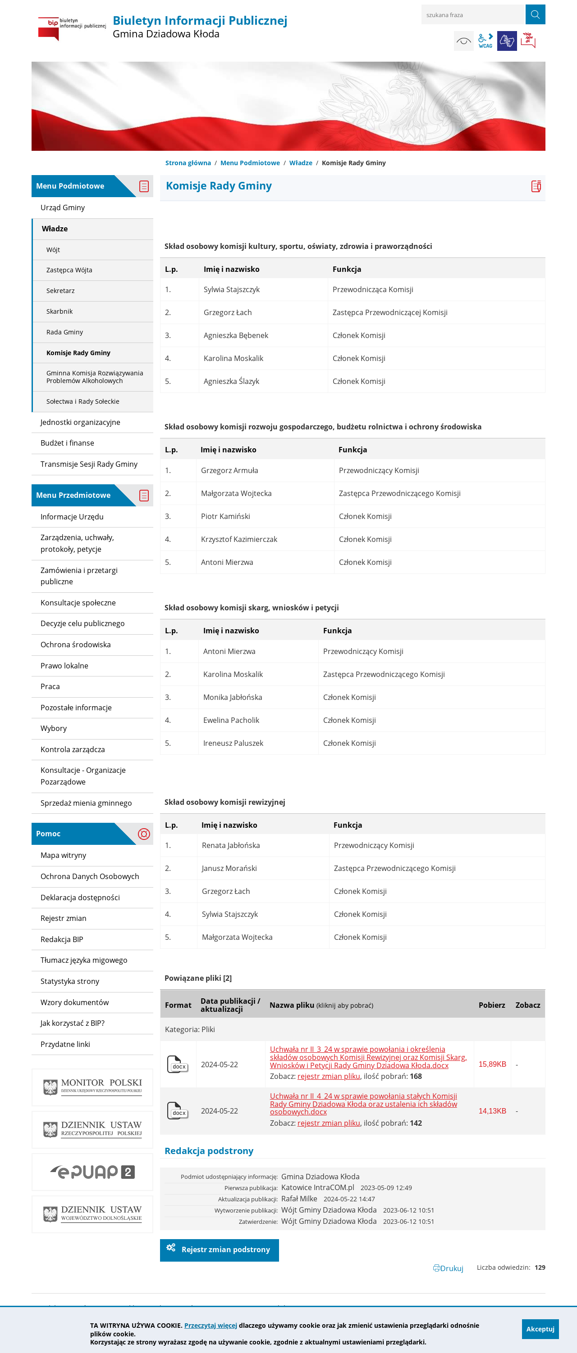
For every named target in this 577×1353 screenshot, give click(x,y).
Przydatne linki (65, 1044)
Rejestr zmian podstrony (225, 1249)
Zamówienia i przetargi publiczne (79, 576)
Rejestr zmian (64, 918)
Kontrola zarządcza (73, 749)
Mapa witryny (63, 855)
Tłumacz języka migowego (84, 960)
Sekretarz (60, 290)
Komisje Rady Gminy (78, 352)
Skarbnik (59, 311)
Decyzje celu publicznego (83, 623)
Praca (50, 686)
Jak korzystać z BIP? (73, 1023)
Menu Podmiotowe (250, 162)
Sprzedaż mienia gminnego (86, 803)
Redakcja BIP (62, 939)
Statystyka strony (70, 981)
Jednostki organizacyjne (80, 422)
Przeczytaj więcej (210, 1325)
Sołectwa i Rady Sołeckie (82, 401)
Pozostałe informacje (76, 708)
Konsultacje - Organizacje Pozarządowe (83, 776)
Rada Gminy (64, 332)
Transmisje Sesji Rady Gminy (89, 464)
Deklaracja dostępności (80, 897)
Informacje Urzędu (72, 517)
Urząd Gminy (63, 207)
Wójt (53, 249)
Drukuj (451, 1268)
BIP (529, 41)
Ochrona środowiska (76, 644)
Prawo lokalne (64, 666)
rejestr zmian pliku (329, 1076)
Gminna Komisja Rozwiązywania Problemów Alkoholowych (94, 377)
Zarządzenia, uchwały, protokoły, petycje (77, 543)
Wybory (54, 728)
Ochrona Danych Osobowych (90, 876)
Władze (300, 162)
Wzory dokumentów (75, 1002)
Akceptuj (540, 1330)
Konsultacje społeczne (78, 603)
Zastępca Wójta (69, 270)
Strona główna (188, 162)
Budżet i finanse (67, 443)
